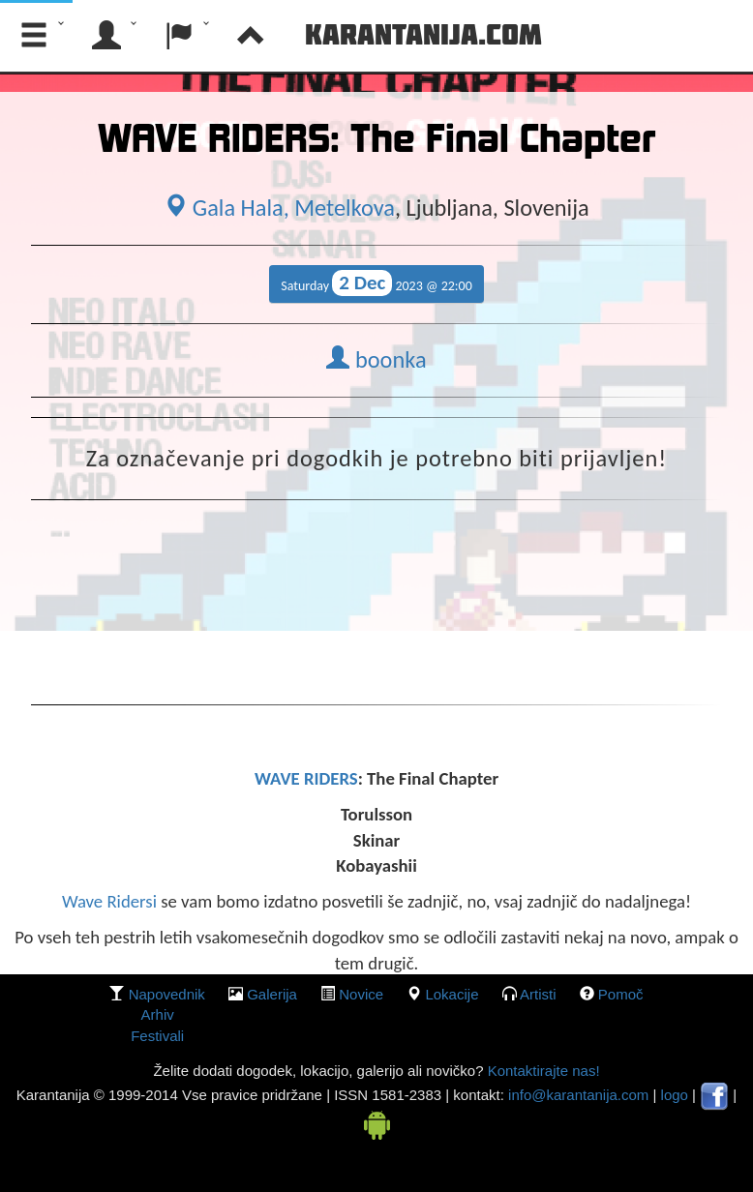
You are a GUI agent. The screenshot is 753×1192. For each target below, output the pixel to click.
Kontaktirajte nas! (541, 1070)
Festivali (157, 1036)
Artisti (538, 994)
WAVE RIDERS (306, 778)
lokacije (451, 994)
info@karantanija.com (578, 1095)
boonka (376, 359)
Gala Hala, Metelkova (279, 208)
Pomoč (621, 994)
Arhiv (157, 1014)
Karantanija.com (423, 33)
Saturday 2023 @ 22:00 (376, 283)
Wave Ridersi (109, 901)
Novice (361, 994)
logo (674, 1095)
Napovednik (167, 994)
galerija (272, 994)
